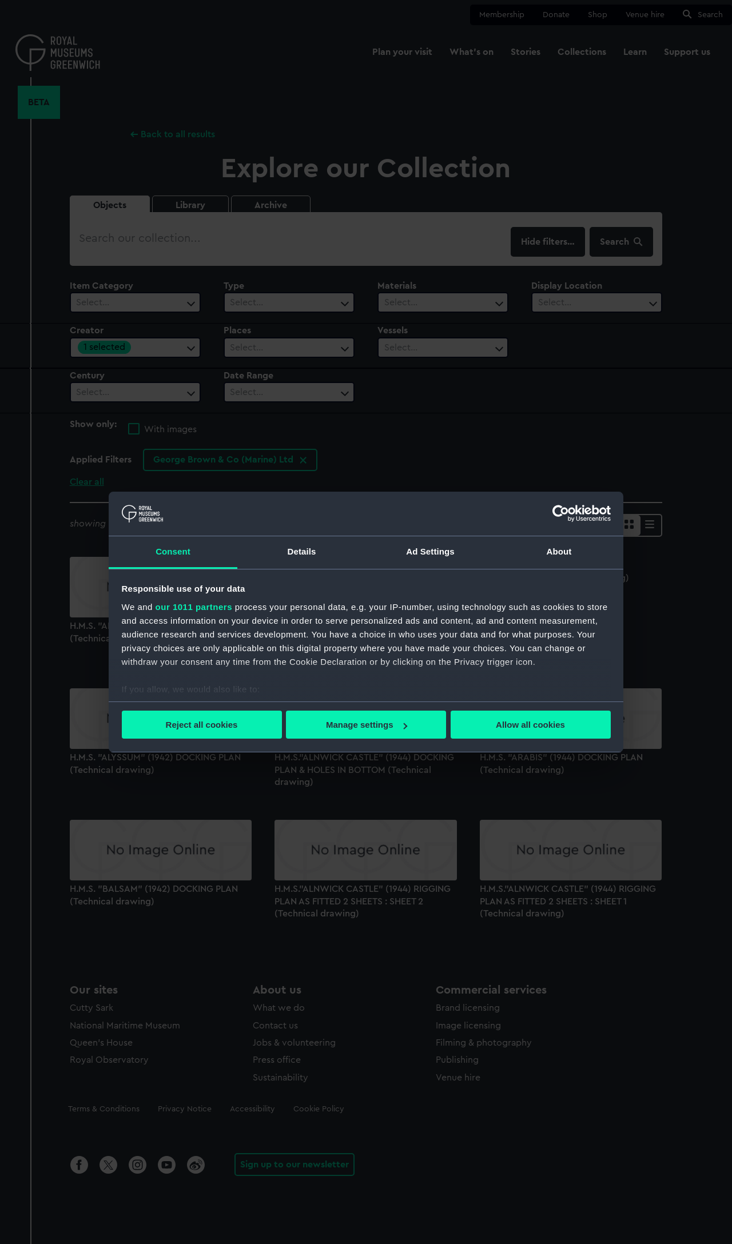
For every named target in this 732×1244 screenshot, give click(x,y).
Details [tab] (302, 551)
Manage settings (366, 724)
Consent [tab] (173, 551)
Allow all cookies (530, 724)
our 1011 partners (194, 607)
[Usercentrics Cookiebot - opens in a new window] (561, 513)
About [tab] (559, 551)
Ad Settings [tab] (430, 551)
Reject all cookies (202, 724)
